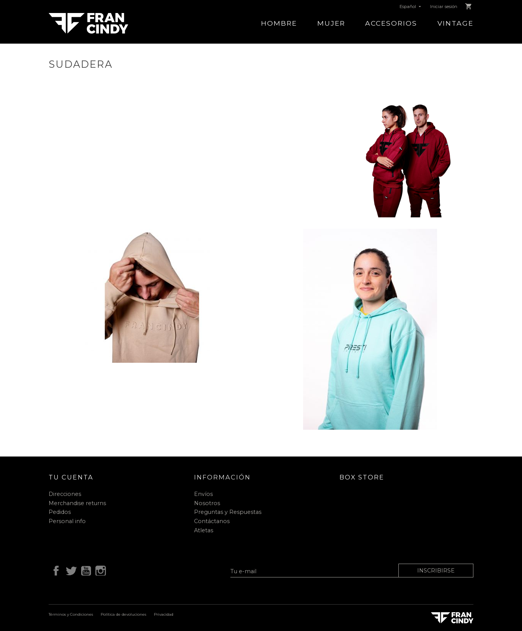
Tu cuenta (71, 477)
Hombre (279, 23)
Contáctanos (212, 521)
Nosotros (207, 503)
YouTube (84, 570)
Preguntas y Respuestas (227, 512)
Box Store (361, 477)
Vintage (455, 23)
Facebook (55, 570)
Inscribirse (436, 570)
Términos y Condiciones (71, 614)
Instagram (99, 570)
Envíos (203, 494)
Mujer (331, 23)
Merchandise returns (77, 503)
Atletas (203, 530)
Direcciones (65, 494)
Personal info (67, 521)
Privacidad (163, 614)
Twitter (70, 570)
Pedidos (60, 512)
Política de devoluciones (123, 614)
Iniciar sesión (443, 6)
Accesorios (391, 23)
